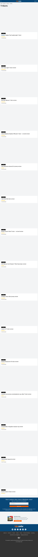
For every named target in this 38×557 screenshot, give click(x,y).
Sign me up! (19, 506)
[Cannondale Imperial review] (19, 444)
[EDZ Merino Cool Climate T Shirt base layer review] (19, 249)
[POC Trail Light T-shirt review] (19, 52)
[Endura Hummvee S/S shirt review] (19, 346)
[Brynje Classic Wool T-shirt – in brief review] (19, 216)
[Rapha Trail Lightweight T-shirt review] (19, 20)
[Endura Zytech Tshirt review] (19, 476)
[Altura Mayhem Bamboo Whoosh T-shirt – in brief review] (19, 118)
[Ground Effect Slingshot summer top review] (19, 411)
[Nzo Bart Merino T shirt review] (19, 85)
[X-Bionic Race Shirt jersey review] (19, 281)
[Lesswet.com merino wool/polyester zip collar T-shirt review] (19, 379)
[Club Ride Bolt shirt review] (19, 183)
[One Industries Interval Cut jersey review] (19, 151)
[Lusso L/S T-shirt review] (19, 314)
